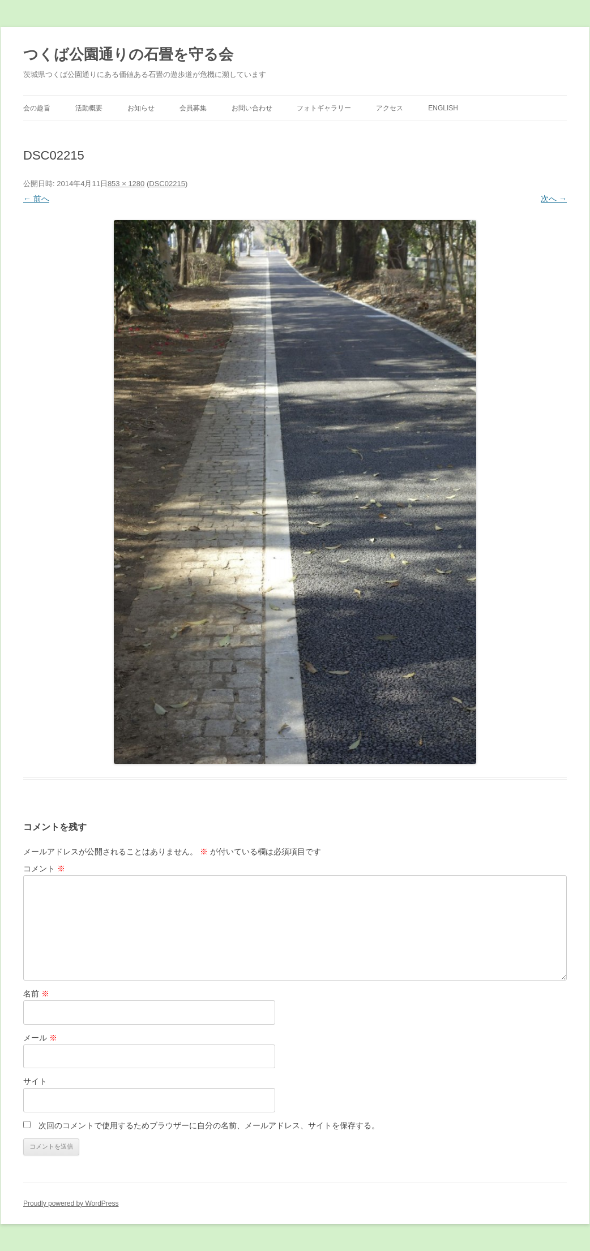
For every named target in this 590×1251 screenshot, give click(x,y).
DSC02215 (167, 183)
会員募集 (193, 108)
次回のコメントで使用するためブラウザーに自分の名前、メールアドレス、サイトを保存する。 (209, 1125)
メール (40, 1037)
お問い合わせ (252, 108)
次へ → (554, 198)
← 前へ (36, 198)
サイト (35, 1081)
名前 (36, 993)
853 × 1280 (126, 183)
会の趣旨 (36, 108)
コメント (44, 868)
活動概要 (88, 108)
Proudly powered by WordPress (71, 1203)
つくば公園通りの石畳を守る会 (128, 54)
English (443, 108)
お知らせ (141, 108)
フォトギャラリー (324, 108)
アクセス (389, 108)
